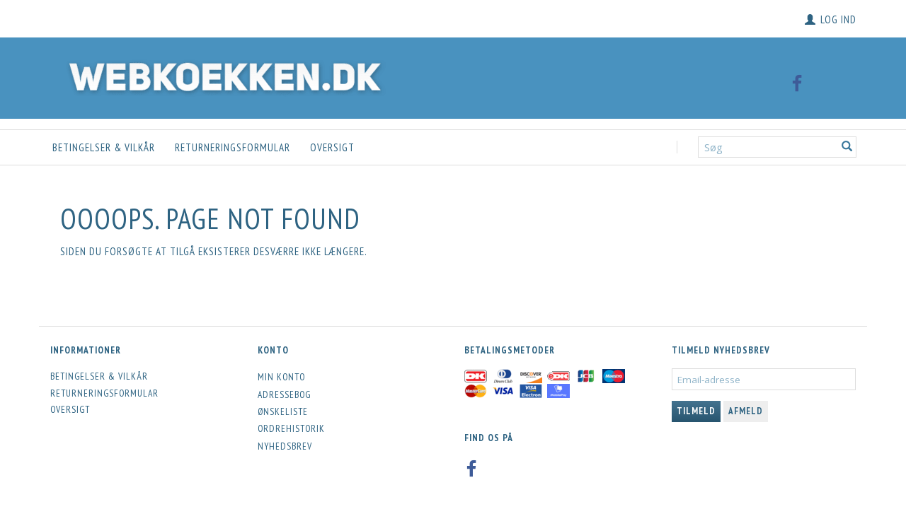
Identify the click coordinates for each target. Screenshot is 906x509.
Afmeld (745, 411)
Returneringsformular (232, 147)
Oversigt (332, 147)
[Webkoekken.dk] (222, 74)
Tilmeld (696, 411)
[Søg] (847, 147)
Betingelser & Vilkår (103, 147)
